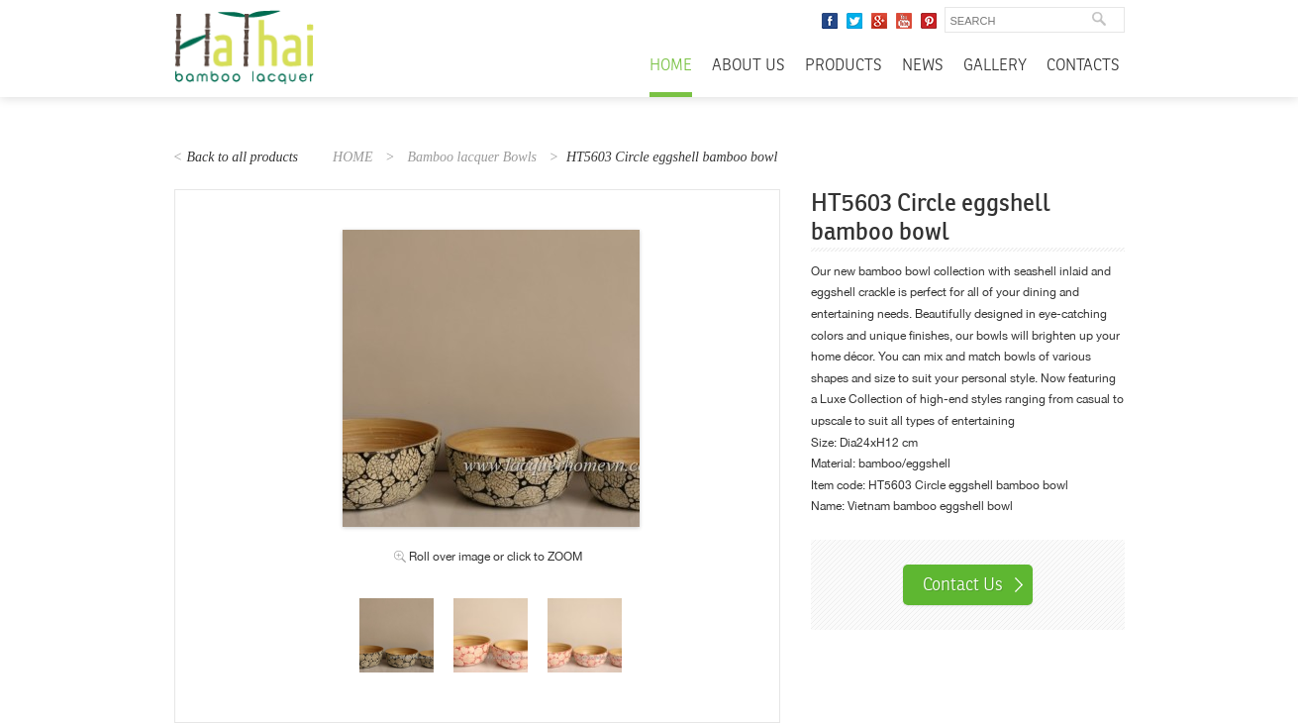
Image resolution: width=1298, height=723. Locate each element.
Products (843, 65)
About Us (748, 65)
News (923, 65)
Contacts (1083, 65)
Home (670, 65)
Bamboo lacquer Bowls (472, 157)
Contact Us (963, 584)
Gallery (995, 65)
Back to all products (242, 157)
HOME (352, 157)
